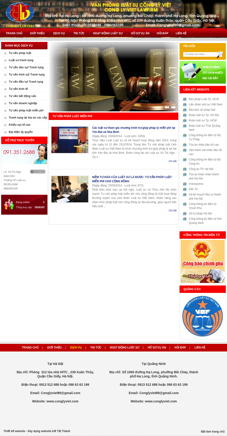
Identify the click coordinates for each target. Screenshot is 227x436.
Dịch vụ (76, 347)
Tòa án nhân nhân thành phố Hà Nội (204, 176)
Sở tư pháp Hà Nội (200, 213)
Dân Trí (193, 189)
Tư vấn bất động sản (22, 96)
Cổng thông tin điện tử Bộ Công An (205, 161)
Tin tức (95, 347)
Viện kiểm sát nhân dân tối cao (205, 152)
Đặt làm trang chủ (212, 431)
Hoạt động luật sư (124, 347)
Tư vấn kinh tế (18, 89)
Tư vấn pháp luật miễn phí (26, 110)
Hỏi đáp (180, 347)
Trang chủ (30, 347)
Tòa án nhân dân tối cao (204, 144)
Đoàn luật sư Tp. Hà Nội (204, 115)
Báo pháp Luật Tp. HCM (204, 99)
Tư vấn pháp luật (20, 53)
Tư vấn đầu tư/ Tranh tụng (26, 81)
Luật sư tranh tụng (21, 60)
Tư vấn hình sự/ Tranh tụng (27, 74)
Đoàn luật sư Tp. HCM (203, 120)
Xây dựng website (39, 431)
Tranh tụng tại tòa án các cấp (28, 117)
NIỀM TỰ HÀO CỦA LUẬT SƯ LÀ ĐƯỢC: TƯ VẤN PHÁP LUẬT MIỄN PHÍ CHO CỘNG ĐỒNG (132, 179)
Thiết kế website (14, 431)
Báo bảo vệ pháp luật (202, 109)
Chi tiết (173, 161)
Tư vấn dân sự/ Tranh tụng (26, 67)
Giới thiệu (54, 347)
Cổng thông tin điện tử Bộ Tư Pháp (205, 137)
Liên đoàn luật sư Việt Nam (206, 104)
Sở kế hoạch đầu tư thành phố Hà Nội (205, 196)
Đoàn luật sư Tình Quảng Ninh (204, 128)
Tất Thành (63, 431)
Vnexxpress (196, 183)
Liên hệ (199, 347)
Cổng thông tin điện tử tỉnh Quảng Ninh (205, 221)
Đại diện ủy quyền (21, 132)
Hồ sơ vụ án (157, 347)
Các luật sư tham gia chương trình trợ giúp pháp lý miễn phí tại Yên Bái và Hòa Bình (133, 130)
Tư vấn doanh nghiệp (23, 103)
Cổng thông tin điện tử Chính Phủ (202, 206)
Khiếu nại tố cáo (19, 124)
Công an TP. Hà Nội (201, 169)
